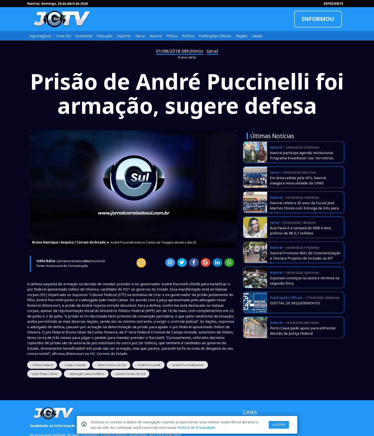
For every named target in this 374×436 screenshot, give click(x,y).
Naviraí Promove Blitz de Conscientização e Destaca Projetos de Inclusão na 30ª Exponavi (305, 258)
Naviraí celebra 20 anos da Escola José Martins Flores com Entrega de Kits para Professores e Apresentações (304, 208)
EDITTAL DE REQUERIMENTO (295, 303)
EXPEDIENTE (333, 3)
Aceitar (278, 424)
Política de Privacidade (196, 427)
